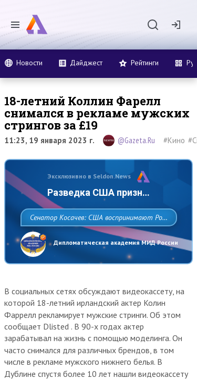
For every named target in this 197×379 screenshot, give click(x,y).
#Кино (174, 140)
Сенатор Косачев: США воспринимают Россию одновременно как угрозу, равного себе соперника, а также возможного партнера (96, 240)
